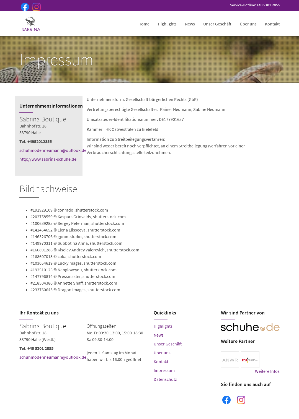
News (190, 24)
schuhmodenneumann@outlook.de (52, 150)
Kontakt (272, 24)
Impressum (164, 370)
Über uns (248, 24)
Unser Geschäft (217, 24)
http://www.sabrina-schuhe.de (47, 159)
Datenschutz (165, 379)
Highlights (167, 24)
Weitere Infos (267, 371)
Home (144, 24)
